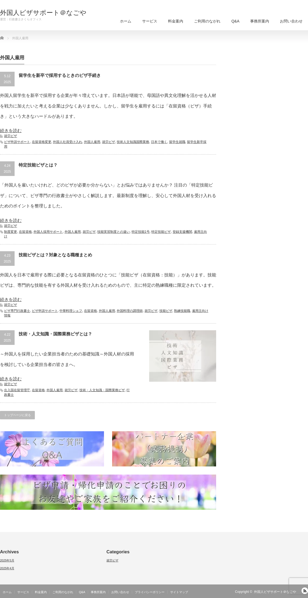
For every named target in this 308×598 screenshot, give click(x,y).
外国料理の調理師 (130, 311)
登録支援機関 (182, 232)
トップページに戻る (17, 415)
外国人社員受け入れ (67, 142)
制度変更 (10, 232)
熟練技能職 (182, 311)
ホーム (125, 21)
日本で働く (159, 142)
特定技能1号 (141, 232)
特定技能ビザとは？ (38, 165)
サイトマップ (179, 592)
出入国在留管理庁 (17, 390)
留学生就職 (177, 142)
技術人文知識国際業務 (133, 142)
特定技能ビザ (161, 232)
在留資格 (25, 232)
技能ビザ (165, 311)
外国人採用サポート (48, 232)
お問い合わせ (291, 21)
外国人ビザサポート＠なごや (43, 12)
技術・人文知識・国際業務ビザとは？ (55, 334)
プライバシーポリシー (150, 592)
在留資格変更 (41, 142)
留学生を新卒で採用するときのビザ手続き (60, 75)
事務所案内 (259, 21)
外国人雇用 (92, 142)
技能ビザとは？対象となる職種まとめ (55, 255)
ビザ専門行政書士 (17, 311)
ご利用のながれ (207, 21)
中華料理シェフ (70, 311)
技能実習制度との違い (113, 232)
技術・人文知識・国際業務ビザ (102, 390)
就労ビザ (10, 136)
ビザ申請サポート (17, 142)
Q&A (235, 21)
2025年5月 (7, 560)
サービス (149, 21)
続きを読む (11, 130)
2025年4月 (7, 568)
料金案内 (175, 21)
